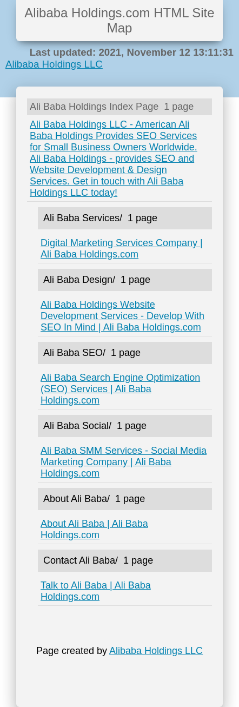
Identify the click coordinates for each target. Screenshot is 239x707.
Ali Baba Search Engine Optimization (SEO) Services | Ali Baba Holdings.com (120, 389)
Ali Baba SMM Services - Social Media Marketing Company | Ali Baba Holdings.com (124, 462)
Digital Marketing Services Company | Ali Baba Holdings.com (122, 248)
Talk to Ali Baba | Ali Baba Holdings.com (96, 591)
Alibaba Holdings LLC (54, 64)
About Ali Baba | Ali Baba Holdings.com (94, 529)
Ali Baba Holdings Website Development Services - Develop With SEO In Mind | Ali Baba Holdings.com (122, 316)
